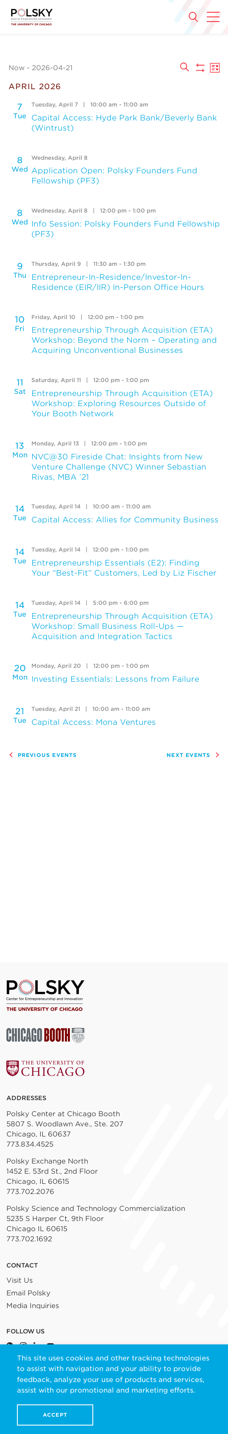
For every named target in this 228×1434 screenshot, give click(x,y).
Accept (55, 1415)
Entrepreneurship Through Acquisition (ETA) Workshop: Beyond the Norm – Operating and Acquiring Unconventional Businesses (124, 340)
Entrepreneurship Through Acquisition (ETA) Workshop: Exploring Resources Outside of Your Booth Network (122, 403)
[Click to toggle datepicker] (90, 68)
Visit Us (19, 1280)
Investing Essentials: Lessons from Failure (115, 679)
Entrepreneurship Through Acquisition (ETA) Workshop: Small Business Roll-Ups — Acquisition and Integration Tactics (122, 626)
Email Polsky (28, 1293)
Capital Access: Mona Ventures (93, 722)
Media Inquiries (32, 1306)
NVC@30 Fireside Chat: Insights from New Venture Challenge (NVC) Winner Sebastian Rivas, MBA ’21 (118, 466)
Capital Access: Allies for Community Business (125, 519)
